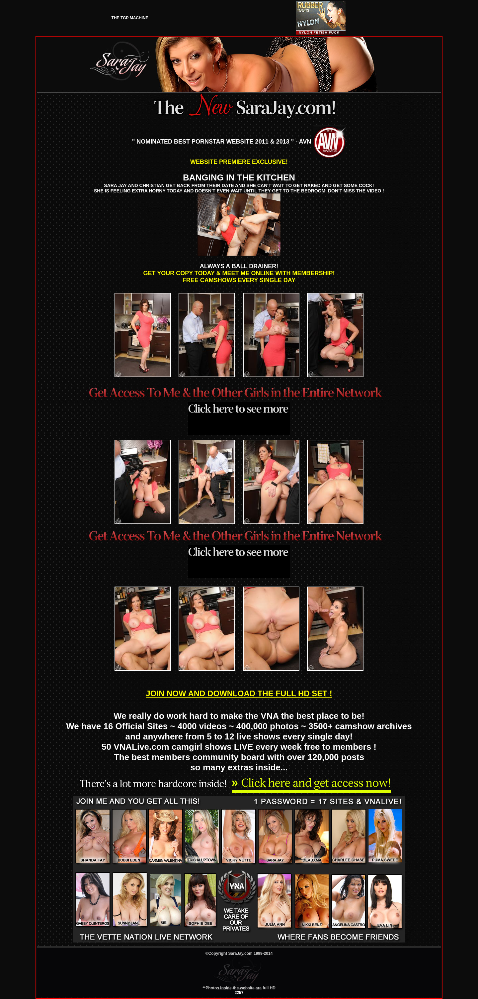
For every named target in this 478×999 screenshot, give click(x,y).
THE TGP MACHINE (130, 18)
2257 (239, 992)
